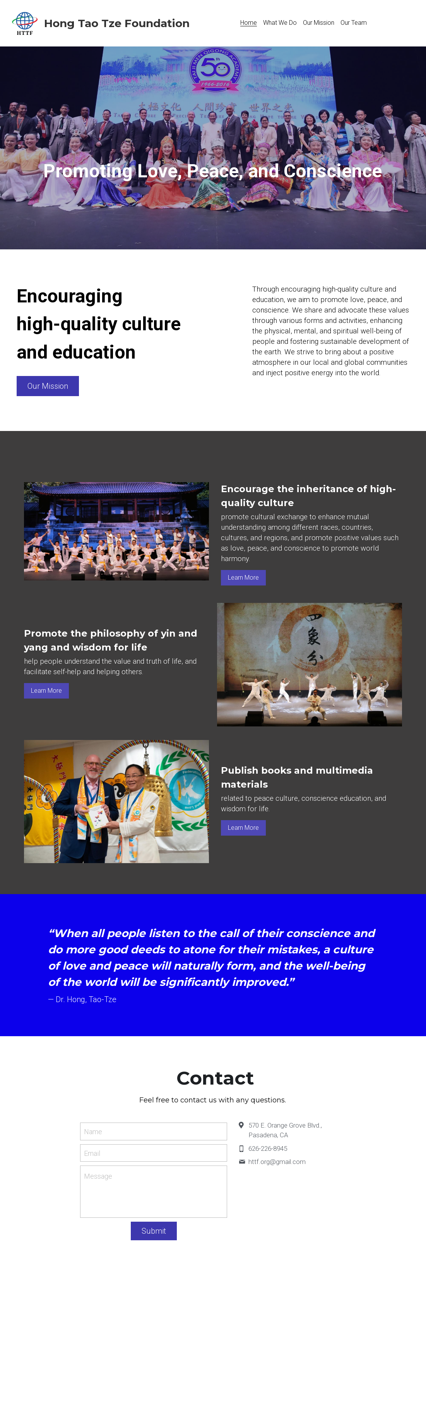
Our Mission (47, 386)
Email (92, 1153)
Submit (154, 1231)
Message (98, 1176)
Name (93, 1132)
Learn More (243, 577)
